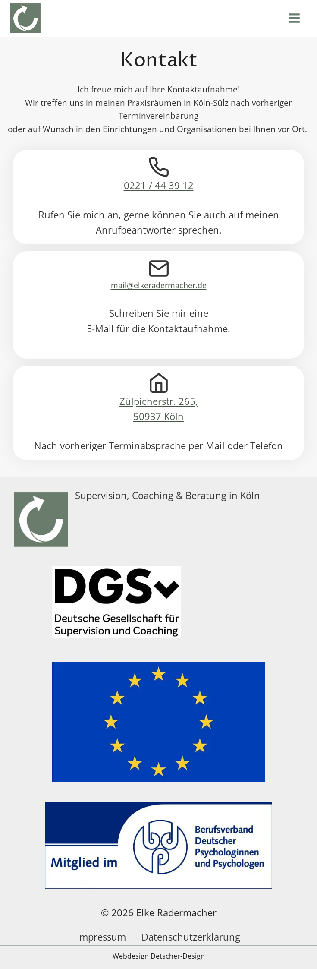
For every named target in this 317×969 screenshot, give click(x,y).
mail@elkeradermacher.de (159, 285)
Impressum (101, 936)
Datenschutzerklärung (190, 936)
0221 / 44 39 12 (159, 185)
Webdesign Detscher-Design (159, 956)
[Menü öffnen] (295, 18)
